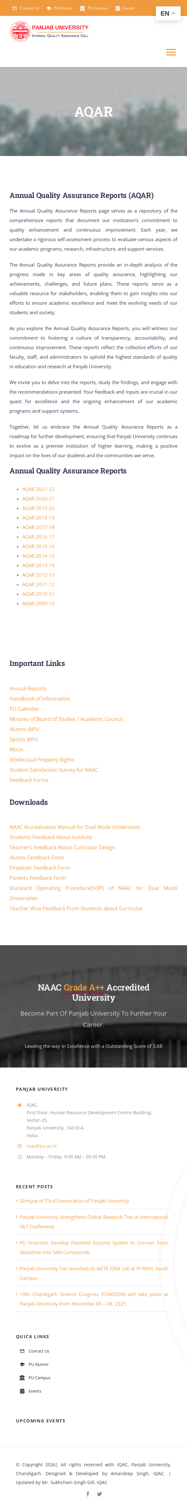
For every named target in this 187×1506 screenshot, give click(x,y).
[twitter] (99, 1493)
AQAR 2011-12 (38, 584)
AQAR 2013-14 (38, 565)
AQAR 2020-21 (38, 498)
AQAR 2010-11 (38, 594)
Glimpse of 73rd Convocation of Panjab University (74, 1200)
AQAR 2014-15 (38, 556)
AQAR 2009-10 (38, 603)
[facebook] (87, 1493)
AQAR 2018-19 (38, 517)
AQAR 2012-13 (38, 575)
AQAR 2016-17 (38, 536)
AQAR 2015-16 (38, 546)
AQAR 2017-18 (38, 527)
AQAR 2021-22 (38, 489)
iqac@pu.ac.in (42, 1146)
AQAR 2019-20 (38, 508)
